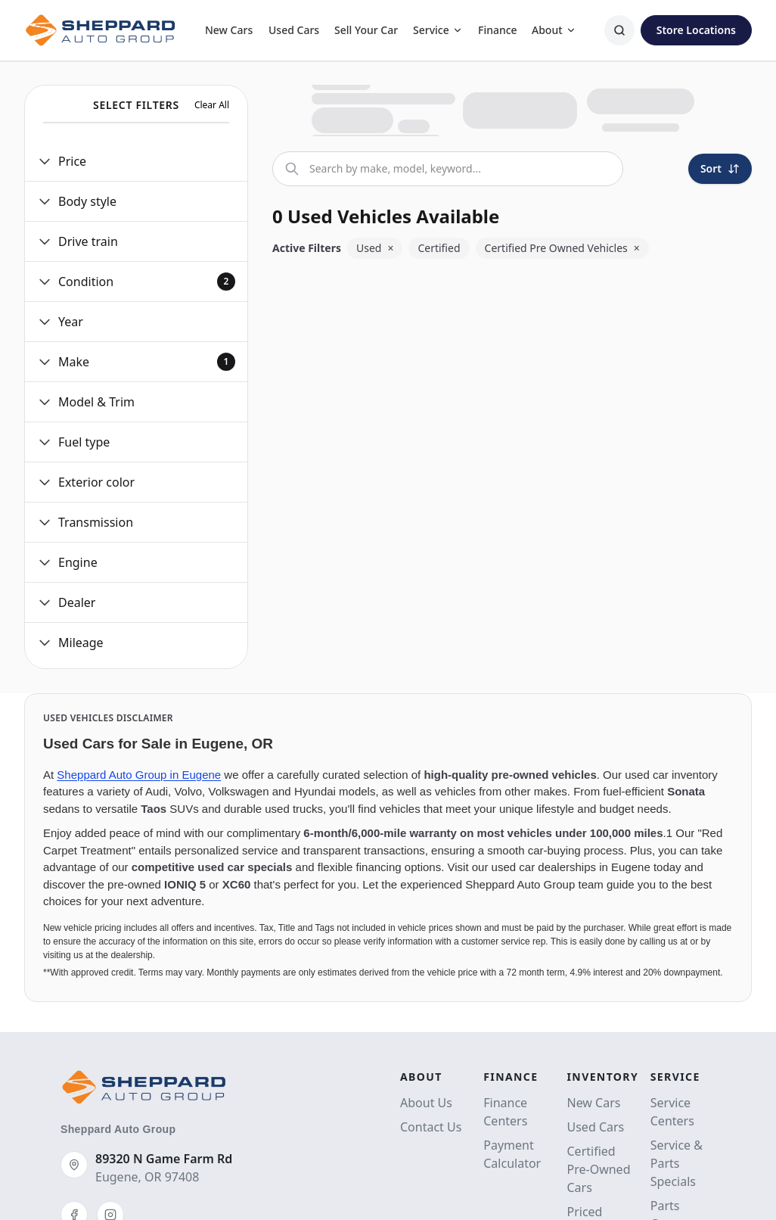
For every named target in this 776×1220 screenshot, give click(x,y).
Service (438, 30)
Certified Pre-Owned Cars (599, 1169)
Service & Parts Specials (676, 1163)
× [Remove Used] (390, 248)
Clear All (211, 105)
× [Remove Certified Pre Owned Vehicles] (637, 248)
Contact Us (430, 1127)
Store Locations (696, 30)
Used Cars (293, 30)
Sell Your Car (366, 30)
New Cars (229, 30)
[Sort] (720, 169)
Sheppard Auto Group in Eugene (139, 774)
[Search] (619, 30)
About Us (426, 1102)
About (554, 30)
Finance (497, 30)
